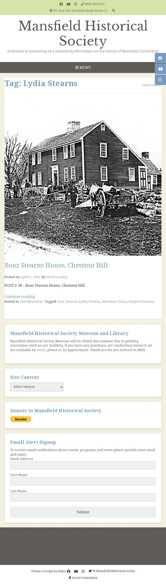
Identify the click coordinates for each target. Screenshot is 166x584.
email (41, 350)
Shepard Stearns (141, 301)
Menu (83, 67)
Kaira (62, 571)
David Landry (56, 277)
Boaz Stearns (67, 301)
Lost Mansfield (31, 301)
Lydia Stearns (89, 301)
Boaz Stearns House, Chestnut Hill (56, 265)
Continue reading (20, 296)
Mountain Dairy (114, 301)
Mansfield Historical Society (83, 33)
